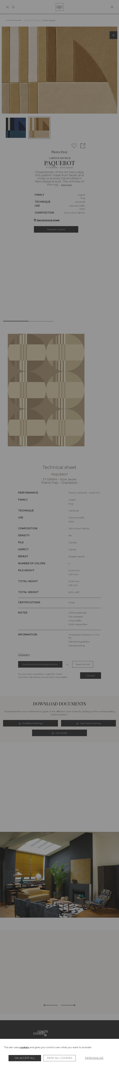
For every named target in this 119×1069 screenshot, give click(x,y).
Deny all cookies (59, 1058)
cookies (24, 1047)
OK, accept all (25, 1058)
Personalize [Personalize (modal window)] (94, 1058)
